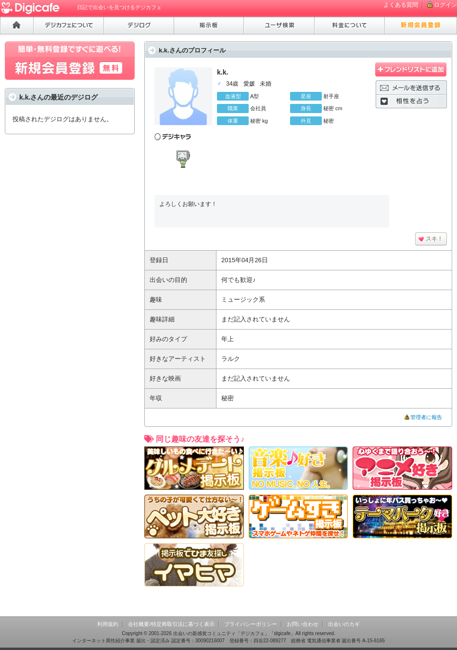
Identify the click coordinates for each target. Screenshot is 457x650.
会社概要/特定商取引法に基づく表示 (171, 624)
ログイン (445, 4)
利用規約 (107, 624)
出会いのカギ (344, 624)
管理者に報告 (426, 417)
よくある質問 (400, 4)
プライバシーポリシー (250, 624)
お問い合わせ (302, 624)
